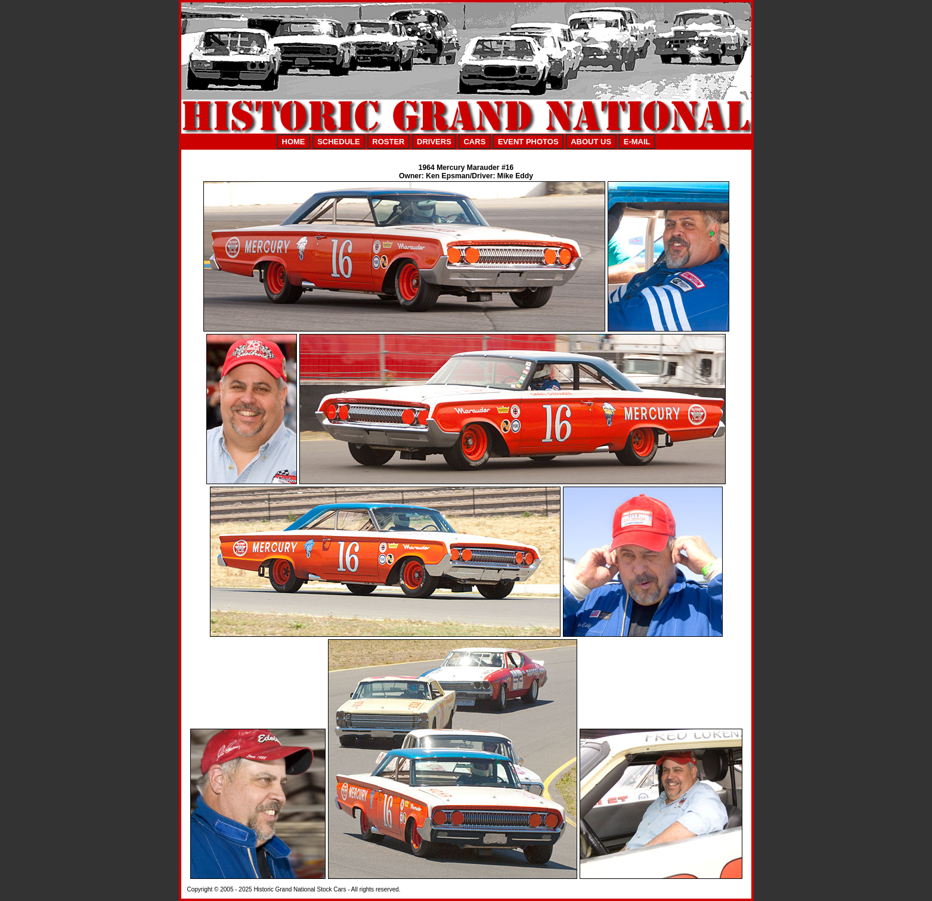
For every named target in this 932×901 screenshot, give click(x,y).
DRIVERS (434, 141)
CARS (474, 141)
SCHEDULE (338, 141)
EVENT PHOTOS (528, 141)
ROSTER (388, 141)
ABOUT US (591, 141)
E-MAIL (637, 141)
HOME (293, 141)
